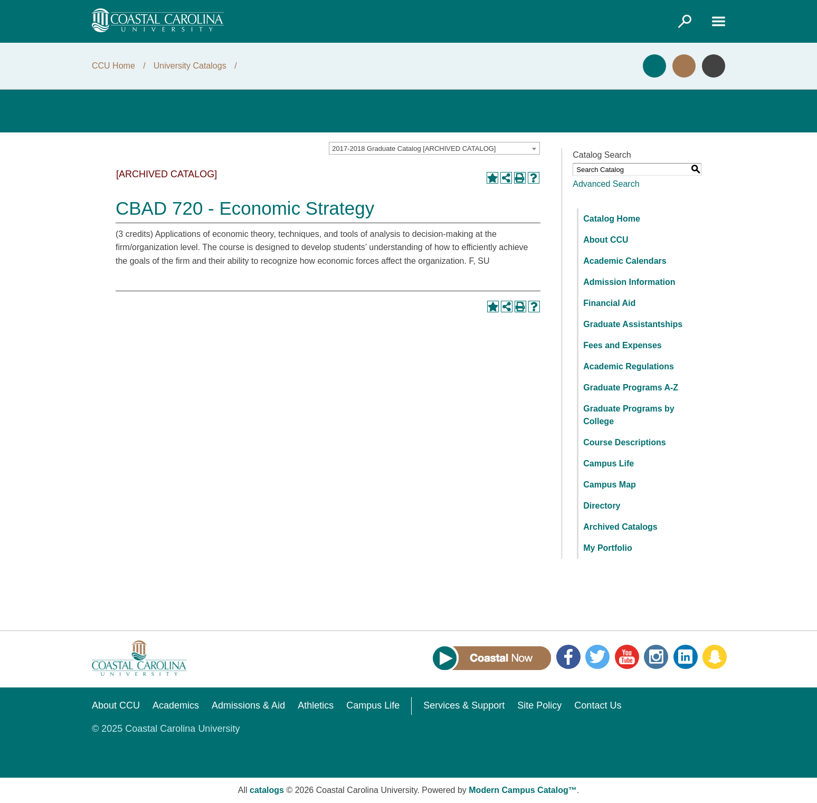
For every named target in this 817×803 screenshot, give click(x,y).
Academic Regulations (628, 366)
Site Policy (539, 705)
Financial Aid (609, 303)
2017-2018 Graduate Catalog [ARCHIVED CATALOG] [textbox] (414, 148)
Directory (601, 505)
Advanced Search (606, 183)
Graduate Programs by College (628, 415)
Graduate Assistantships (632, 324)
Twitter (597, 656)
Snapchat (714, 656)
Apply (654, 66)
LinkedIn (685, 656)
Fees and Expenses (622, 345)
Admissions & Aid (248, 705)
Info (714, 66)
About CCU (605, 239)
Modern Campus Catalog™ (522, 790)
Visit (684, 66)
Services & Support (464, 705)
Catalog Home (611, 218)
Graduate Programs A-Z (630, 387)
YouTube (627, 656)
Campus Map (609, 484)
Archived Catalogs (620, 526)
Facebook (568, 656)
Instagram (656, 656)
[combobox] (434, 148)
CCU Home (113, 65)
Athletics (316, 705)
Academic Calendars (624, 260)
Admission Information (629, 282)
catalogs (267, 790)
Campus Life (608, 463)
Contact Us (597, 705)
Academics (176, 705)
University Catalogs (190, 65)
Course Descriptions (624, 442)
